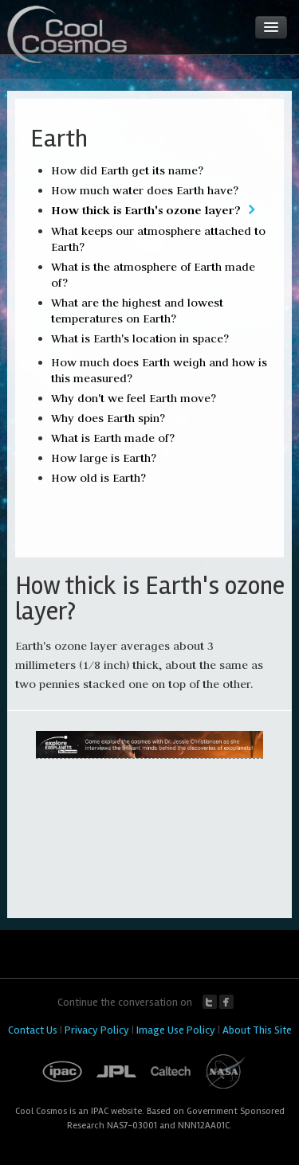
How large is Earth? (103, 458)
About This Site (257, 1030)
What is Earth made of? (113, 438)
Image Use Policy (175, 1030)
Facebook (226, 1002)
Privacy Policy (97, 1030)
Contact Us (32, 1030)
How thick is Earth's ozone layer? (146, 209)
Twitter (210, 1002)
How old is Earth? (98, 478)
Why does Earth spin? (108, 418)
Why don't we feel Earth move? (133, 398)
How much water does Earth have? (144, 190)
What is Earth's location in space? (140, 338)
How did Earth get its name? (127, 170)
